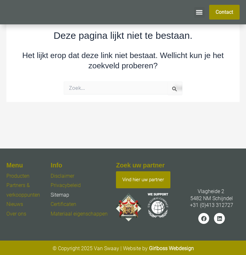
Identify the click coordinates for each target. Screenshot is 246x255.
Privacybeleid (66, 185)
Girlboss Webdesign (171, 248)
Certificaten (63, 204)
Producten (17, 176)
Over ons (16, 214)
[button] (199, 12)
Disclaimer (62, 176)
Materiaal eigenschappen (79, 214)
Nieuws (14, 204)
